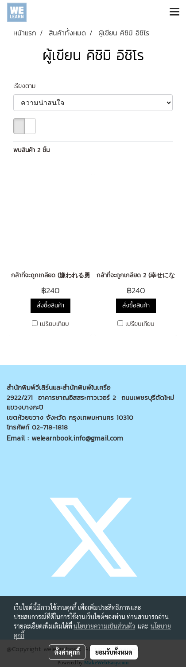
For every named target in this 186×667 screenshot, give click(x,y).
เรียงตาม (27, 86)
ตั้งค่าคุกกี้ (67, 652)
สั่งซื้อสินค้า (50, 305)
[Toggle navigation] (174, 12)
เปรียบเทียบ (54, 324)
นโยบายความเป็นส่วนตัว (104, 626)
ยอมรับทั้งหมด (113, 652)
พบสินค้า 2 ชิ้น (31, 150)
